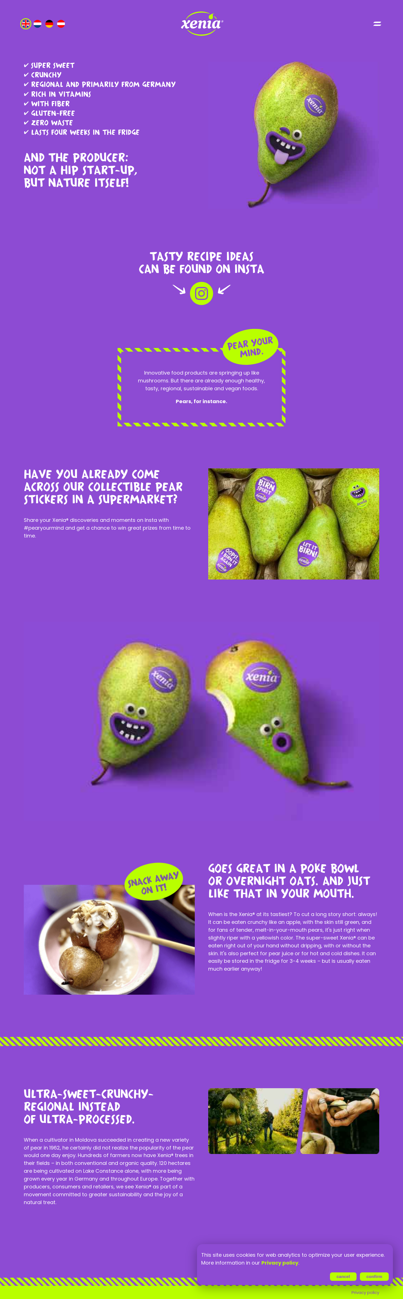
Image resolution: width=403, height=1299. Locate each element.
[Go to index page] (201, 24)
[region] (295, 1259)
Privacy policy (365, 1292)
